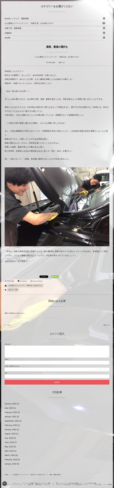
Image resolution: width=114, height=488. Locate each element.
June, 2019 (9, 442)
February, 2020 (11, 425)
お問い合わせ (98, 483)
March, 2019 (10, 455)
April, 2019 (9, 451)
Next (106, 325)
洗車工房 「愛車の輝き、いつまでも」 (39, 483)
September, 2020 (12, 421)
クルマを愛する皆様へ (90, 481)
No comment (23, 281)
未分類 (55, 37)
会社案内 (109, 483)
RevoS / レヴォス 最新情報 (55, 18)
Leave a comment (37, 281)
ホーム (15, 481)
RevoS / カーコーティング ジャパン (12, 483)
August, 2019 (10, 434)
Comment (7, 344)
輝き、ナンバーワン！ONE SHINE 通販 (67, 481)
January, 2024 (10, 404)
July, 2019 (9, 438)
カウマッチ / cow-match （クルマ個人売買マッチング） (72, 483)
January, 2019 (10, 464)
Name (6, 359)
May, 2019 (9, 447)
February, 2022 (11, 412)
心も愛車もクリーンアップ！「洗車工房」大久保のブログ (55, 23)
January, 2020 (10, 430)
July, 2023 (9, 408)
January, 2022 (10, 417)
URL (6, 373)
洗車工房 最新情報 (55, 28)
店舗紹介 (55, 33)
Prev (7, 325)
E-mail (6, 366)
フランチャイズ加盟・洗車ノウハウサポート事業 (36, 481)
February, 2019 (11, 460)
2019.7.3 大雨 (13, 289)
